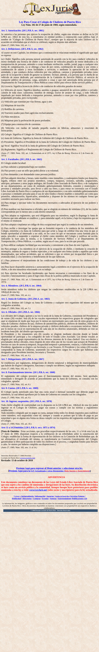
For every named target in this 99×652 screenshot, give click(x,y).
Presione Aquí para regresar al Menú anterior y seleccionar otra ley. (49, 468)
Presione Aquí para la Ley (22, 471)
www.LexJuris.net (38, 490)
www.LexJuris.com (27, 458)
